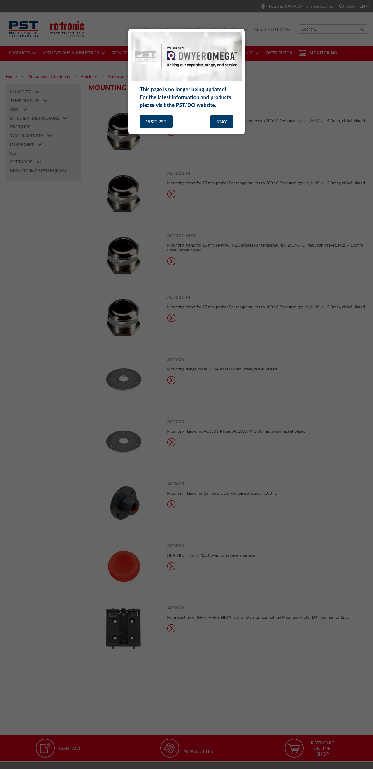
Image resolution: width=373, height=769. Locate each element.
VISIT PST (156, 121)
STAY (221, 121)
